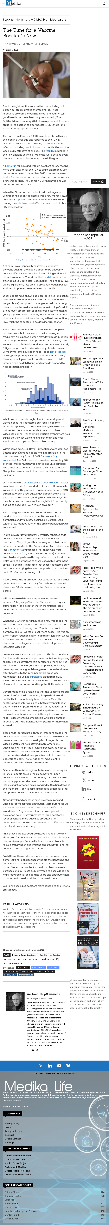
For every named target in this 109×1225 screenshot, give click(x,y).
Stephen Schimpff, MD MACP (43, 994)
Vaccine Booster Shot (14, 963)
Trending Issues (26, 974)
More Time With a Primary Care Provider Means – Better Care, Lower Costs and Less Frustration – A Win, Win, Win (93, 577)
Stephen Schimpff (49, 959)
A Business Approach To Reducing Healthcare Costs (93, 510)
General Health (38, 967)
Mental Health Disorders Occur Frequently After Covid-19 (92, 452)
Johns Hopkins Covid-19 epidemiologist (46, 482)
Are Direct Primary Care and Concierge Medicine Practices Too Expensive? (93, 428)
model (47, 277)
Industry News (10, 974)
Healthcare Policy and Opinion (40, 971)
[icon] (41, 1066)
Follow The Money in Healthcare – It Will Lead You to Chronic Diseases (93, 709)
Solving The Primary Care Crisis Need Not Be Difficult (93, 490)
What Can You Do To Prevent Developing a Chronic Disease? (93, 641)
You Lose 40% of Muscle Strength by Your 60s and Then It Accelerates (92, 341)
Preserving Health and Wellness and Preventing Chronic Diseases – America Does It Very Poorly (93, 665)
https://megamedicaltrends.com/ (40, 998)
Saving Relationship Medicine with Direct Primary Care (91, 550)
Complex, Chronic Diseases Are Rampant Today (93, 728)
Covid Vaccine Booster (49, 955)
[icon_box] (88, 772)
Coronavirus (53, 967)
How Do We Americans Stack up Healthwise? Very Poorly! (92, 688)
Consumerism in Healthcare (92, 623)
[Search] (98, 181)
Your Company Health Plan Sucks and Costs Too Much (93, 404)
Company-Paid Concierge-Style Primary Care (92, 471)
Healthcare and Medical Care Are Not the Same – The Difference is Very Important (93, 604)
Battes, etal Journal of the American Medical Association (36, 260)
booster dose (55, 583)
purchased (36, 676)
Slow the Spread (30, 959)
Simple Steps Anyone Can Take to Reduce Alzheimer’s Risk (93, 384)
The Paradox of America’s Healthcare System (91, 747)
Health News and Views (14, 971)
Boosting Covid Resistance (24, 955)
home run (10, 166)
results (49, 151)
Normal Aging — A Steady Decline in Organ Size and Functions (93, 363)
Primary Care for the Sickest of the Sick (93, 530)
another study (17, 549)
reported (21, 199)
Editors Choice (23, 967)
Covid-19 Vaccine (12, 959)
